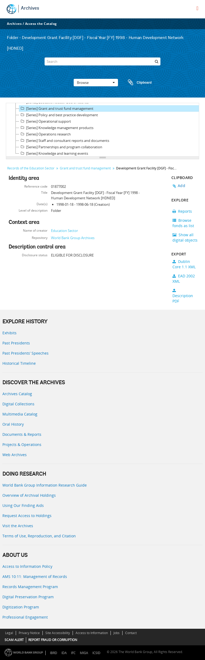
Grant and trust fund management (85, 168)
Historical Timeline (19, 363)
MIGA (84, 653)
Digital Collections (18, 403)
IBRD (53, 653)
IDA (64, 653)
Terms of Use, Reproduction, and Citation (39, 535)
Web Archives (14, 454)
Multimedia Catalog (19, 414)
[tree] (102, 130)
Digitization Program (20, 606)
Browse (96, 82)
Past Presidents (16, 342)
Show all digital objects (185, 237)
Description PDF (182, 296)
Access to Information (92, 633)
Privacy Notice (29, 633)
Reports (182, 211)
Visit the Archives (17, 525)
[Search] (102, 61)
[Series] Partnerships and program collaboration (60, 147)
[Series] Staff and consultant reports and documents (64, 140)
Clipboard (137, 82)
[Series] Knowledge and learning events (53, 153)
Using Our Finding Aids (23, 505)
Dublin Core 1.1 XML (184, 264)
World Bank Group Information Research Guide (44, 485)
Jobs (116, 633)
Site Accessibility (57, 633)
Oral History (13, 424)
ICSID (96, 653)
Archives (30, 8)
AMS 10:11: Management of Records (34, 576)
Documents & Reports (21, 434)
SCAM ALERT (14, 640)
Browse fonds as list (183, 223)
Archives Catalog (17, 393)
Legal (9, 633)
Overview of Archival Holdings (29, 495)
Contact (131, 633)
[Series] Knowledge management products (56, 128)
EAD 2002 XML (183, 278)
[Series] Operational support (45, 121)
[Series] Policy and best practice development (58, 115)
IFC (73, 653)
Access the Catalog (41, 23)
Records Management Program (30, 586)
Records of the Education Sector (30, 168)
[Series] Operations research (45, 134)
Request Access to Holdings (27, 515)
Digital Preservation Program (28, 596)
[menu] (197, 8)
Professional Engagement (25, 617)
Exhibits (9, 332)
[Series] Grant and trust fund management (56, 108)
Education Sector (64, 230)
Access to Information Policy (27, 566)
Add (181, 185)
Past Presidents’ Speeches (25, 353)
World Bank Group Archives (72, 237)
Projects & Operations (21, 444)
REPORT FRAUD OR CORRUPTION (52, 640)
